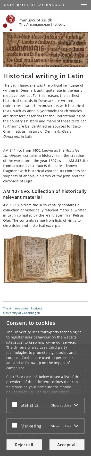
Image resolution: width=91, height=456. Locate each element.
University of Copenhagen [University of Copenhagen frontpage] (21, 313)
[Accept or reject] (15, 404)
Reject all (24, 444)
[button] (84, 4)
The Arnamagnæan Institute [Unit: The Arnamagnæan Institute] (23, 308)
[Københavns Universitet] (9, 23)
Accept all (67, 444)
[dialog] (45, 386)
